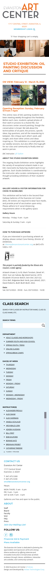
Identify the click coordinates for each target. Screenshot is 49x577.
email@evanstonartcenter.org (17, 481)
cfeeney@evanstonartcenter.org (19, 244)
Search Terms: (9, 320)
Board (6, 510)
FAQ (5, 518)
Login (29, 29)
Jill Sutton (19, 153)
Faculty (7, 513)
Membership (20, 29)
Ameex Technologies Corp (34, 569)
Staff (6, 508)
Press (6, 521)
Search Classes (44, 14)
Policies (30, 567)
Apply (43, 325)
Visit (6, 516)
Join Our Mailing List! (15, 524)
